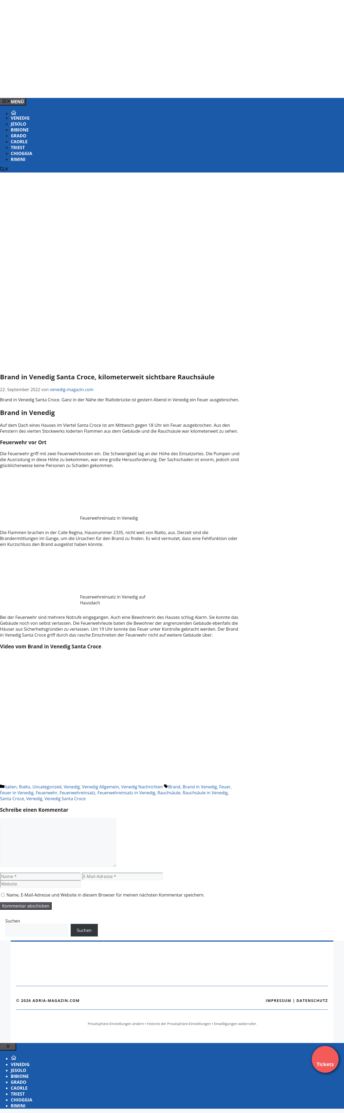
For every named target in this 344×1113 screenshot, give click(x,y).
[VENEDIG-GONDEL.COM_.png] (108, 88)
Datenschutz (312, 1000)
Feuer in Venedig (17, 793)
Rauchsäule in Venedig (205, 793)
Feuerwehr (46, 793)
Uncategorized (47, 787)
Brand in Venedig (200, 787)
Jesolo (18, 124)
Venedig (20, 118)
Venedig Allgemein (100, 787)
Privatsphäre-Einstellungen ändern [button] (116, 1023)
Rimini (18, 159)
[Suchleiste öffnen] (4, 169)
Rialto (24, 787)
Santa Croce (12, 799)
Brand (174, 787)
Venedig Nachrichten (142, 787)
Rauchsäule (168, 793)
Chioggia (21, 153)
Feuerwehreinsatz (77, 793)
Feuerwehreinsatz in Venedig (126, 793)
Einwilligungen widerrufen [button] (235, 1023)
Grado (18, 136)
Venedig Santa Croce (65, 799)
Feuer (225, 787)
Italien (10, 787)
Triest (18, 147)
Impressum (278, 1000)
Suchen (12, 921)
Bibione (20, 130)
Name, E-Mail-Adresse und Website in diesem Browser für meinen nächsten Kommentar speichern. (105, 895)
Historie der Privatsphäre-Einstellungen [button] (179, 1023)
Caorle (19, 142)
